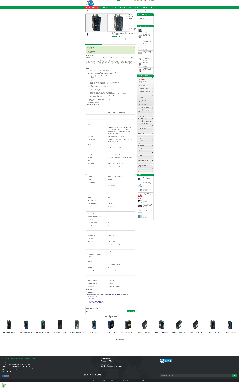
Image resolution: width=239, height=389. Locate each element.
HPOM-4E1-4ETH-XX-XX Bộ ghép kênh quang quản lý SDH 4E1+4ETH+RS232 (147, 52)
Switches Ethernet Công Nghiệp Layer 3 (96, 302)
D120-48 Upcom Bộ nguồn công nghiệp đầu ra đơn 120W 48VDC (147, 63)
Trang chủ (105, 7)
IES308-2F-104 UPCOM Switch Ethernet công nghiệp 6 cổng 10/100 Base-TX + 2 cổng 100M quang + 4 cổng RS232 (125, 10)
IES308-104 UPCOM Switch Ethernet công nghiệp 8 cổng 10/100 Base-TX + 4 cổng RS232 (144, 332)
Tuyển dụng (145, 7)
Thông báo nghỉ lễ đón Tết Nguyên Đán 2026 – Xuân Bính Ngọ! (147, 178)
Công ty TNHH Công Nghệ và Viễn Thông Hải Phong (113, 294)
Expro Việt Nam (143, 380)
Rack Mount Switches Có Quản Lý (95, 301)
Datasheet (90, 292)
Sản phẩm (122, 7)
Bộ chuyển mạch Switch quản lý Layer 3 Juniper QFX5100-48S (147, 41)
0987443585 (142, 22)
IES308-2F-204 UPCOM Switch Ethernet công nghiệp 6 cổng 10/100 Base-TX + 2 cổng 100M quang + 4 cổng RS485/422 (111, 332)
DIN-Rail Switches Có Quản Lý (94, 296)
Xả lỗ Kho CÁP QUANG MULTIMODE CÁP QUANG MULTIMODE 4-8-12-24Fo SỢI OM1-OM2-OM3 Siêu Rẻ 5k (147, 199)
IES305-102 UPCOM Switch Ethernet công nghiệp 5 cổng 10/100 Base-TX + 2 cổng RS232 (212, 332)
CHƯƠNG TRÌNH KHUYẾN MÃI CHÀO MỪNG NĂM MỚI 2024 (147, 183)
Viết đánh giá (131, 311)
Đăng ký (234, 375)
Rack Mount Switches (92, 299)
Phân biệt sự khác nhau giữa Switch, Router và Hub (146, 210)
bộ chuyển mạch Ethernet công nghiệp (100, 57)
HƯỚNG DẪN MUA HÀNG (111, 43)
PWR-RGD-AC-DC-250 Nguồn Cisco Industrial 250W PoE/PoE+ (147, 58)
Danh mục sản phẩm (90, 7)
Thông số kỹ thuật (91, 51)
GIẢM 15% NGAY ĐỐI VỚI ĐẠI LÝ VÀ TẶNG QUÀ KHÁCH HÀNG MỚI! (147, 194)
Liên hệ (137, 7)
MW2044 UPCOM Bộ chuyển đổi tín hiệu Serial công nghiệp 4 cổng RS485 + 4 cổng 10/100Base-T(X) (77, 332)
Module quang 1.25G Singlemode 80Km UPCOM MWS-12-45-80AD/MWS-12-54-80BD (147, 46)
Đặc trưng (90, 50)
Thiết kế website (135, 380)
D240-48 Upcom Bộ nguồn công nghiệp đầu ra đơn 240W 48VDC (147, 69)
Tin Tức (130, 7)
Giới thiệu (113, 7)
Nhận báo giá (116, 36)
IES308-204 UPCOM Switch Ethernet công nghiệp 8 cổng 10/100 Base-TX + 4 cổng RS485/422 (127, 332)
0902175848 (141, 0)
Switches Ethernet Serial (96, 10)
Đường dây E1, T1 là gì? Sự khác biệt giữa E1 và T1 (147, 215)
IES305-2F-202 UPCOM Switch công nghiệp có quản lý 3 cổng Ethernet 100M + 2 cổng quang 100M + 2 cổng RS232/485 (94, 332)
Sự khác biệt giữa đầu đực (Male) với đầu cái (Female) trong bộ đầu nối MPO (147, 189)
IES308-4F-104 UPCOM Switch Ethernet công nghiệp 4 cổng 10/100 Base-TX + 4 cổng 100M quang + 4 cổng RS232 (43, 332)
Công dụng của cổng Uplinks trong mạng (147, 205)
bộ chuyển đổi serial (124, 57)
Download (90, 52)
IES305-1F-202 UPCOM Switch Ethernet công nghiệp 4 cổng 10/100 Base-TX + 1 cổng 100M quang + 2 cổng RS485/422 (162, 332)
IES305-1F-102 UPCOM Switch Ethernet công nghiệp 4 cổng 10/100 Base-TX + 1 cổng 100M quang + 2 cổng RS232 (178, 332)
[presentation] (86, 174)
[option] (87, 35)
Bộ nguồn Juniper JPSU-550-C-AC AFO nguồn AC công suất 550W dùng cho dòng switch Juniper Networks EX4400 (147, 35)
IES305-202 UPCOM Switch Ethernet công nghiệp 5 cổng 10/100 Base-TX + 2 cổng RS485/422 (195, 332)
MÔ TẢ (93, 43)
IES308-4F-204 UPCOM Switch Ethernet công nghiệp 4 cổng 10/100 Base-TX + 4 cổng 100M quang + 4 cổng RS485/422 (26, 332)
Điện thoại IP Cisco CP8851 (147, 29)
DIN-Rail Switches (92, 298)
